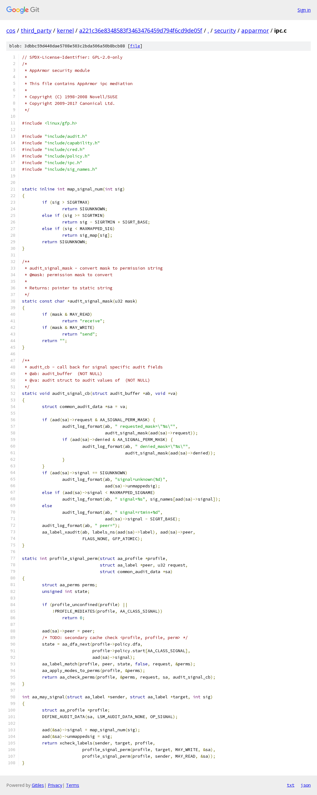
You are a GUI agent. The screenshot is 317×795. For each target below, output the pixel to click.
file (135, 46)
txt (290, 785)
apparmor (255, 30)
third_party (36, 30)
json (306, 785)
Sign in (304, 10)
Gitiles (38, 785)
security (225, 30)
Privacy (55, 785)
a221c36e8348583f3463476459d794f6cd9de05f (140, 30)
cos (10, 30)
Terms (72, 785)
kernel (65, 30)
